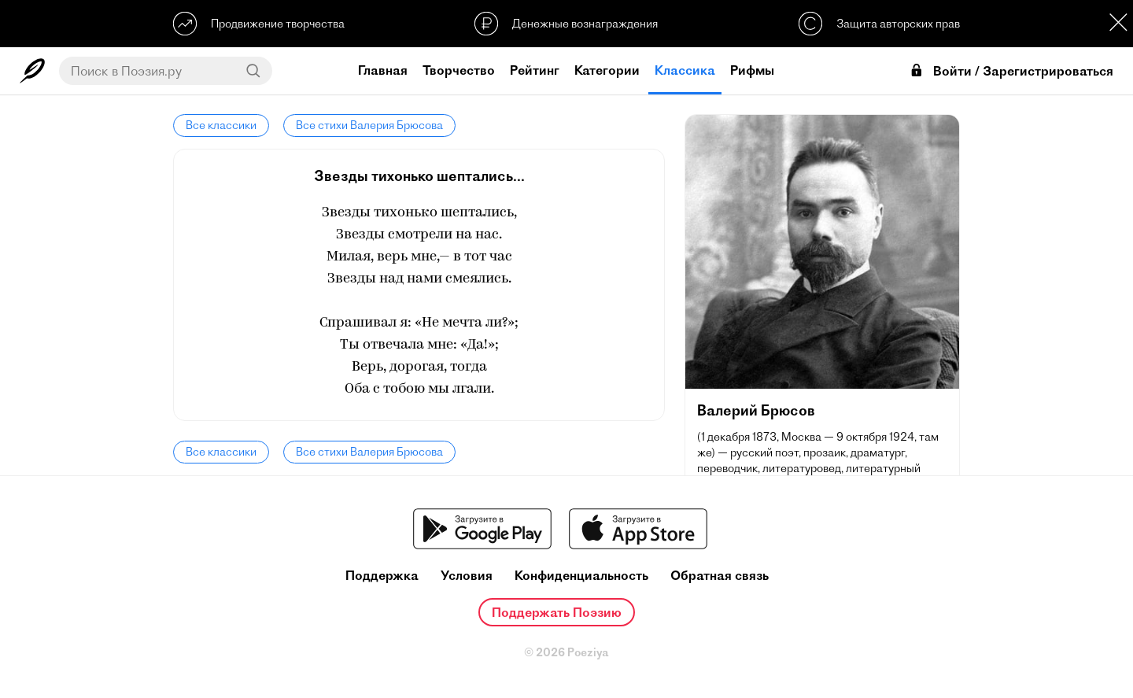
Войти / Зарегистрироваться (1011, 71)
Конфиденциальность (581, 575)
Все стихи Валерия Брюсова (369, 125)
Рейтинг (534, 70)
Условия (467, 575)
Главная (383, 70)
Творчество (459, 70)
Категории (607, 70)
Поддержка (382, 575)
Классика (685, 70)
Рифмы (752, 70)
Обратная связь (719, 575)
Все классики (221, 125)
